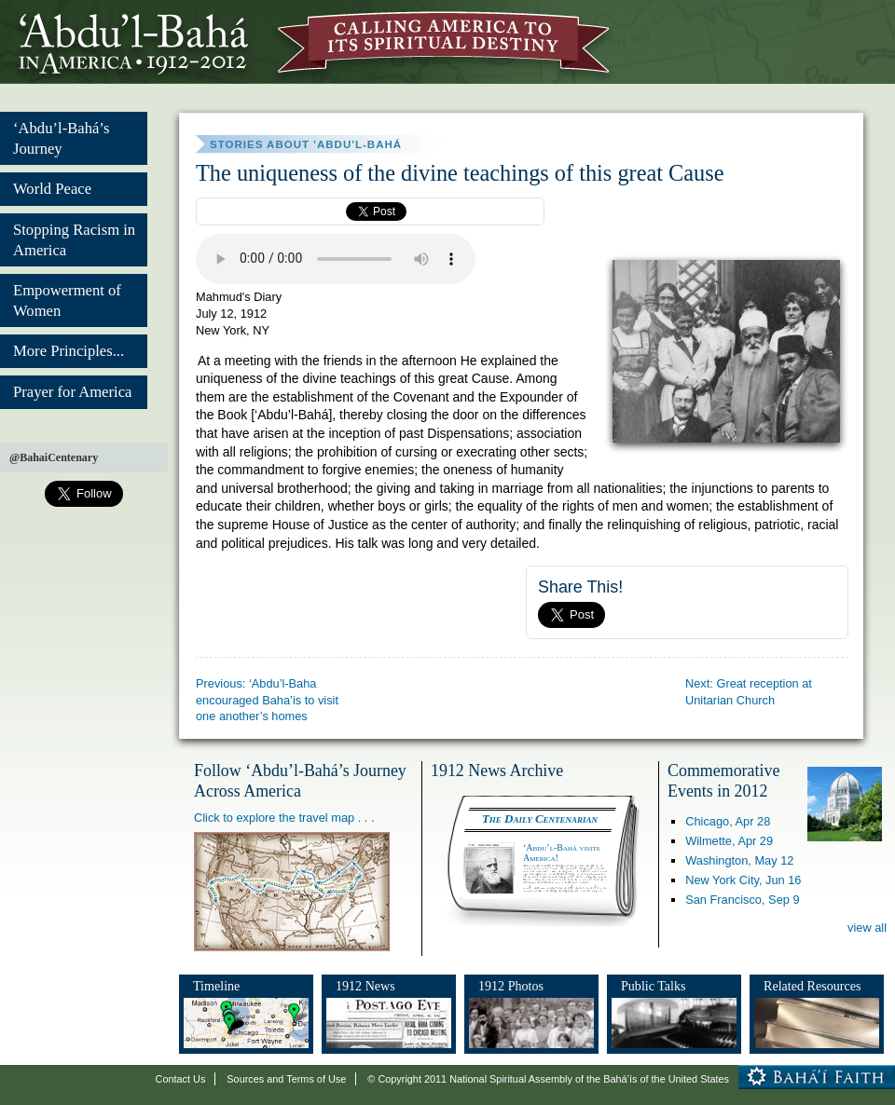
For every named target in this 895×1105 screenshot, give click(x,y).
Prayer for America (72, 392)
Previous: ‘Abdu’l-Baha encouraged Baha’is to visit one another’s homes (267, 700)
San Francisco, (742, 900)
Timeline (216, 985)
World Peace (52, 189)
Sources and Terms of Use (286, 1079)
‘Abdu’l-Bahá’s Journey (61, 138)
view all (867, 927)
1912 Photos (511, 985)
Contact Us (181, 1079)
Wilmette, (729, 841)
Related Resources (812, 985)
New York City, (743, 880)
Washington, (739, 860)
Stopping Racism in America (74, 240)
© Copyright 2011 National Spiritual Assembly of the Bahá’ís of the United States (548, 1079)
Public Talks (653, 985)
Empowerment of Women (67, 300)
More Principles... (68, 351)
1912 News (365, 985)
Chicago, (727, 821)
